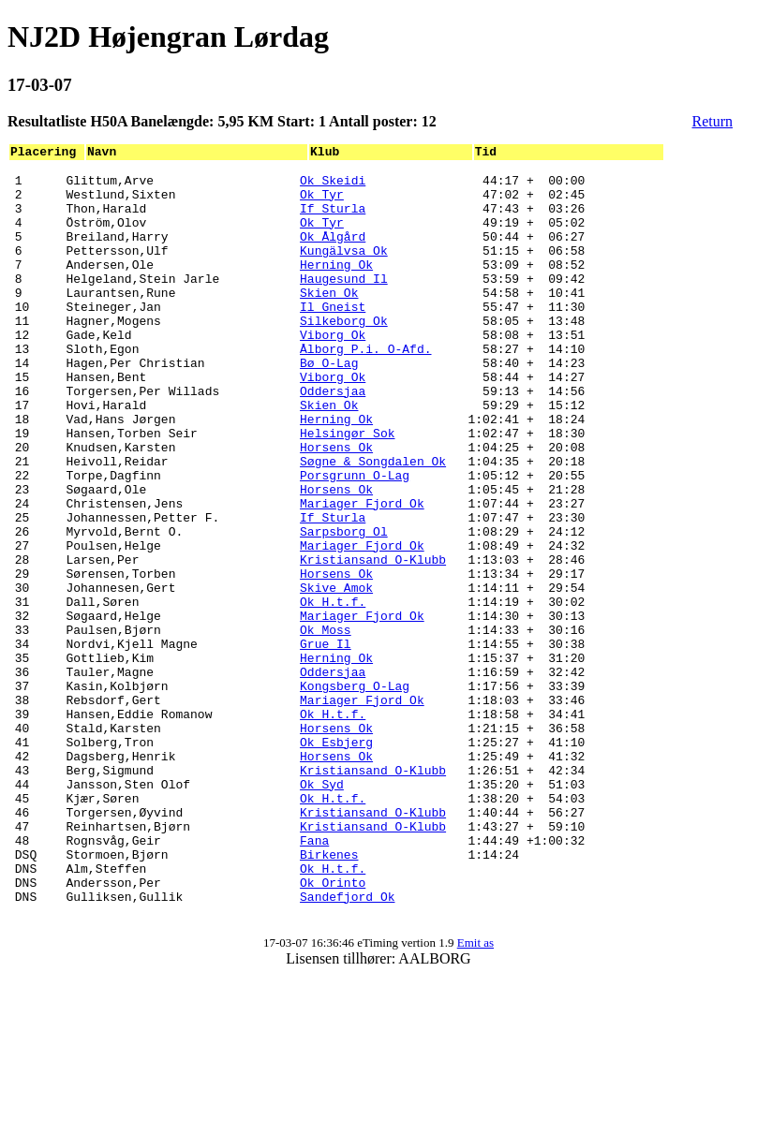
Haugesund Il (344, 303)
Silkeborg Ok (344, 354)
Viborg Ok (332, 370)
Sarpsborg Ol (344, 606)
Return (713, 121)
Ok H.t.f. (332, 691)
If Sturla (332, 219)
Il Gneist (332, 337)
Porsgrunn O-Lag (354, 539)
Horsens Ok (336, 505)
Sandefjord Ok (347, 1045)
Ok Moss (325, 724)
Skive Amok (336, 674)
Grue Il (325, 741)
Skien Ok (329, 320)
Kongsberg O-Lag (354, 792)
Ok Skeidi (332, 185)
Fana (314, 977)
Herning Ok (336, 286)
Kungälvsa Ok (344, 269)
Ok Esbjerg (336, 859)
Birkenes (329, 994)
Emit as (475, 1094)
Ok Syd (322, 910)
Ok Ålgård (332, 252)
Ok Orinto (332, 1028)
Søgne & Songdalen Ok (373, 522)
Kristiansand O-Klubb (373, 640)
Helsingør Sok (347, 488)
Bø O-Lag (329, 404)
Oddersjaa (332, 438)
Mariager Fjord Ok (362, 573)
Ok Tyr (322, 202)
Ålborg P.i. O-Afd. (365, 387)
